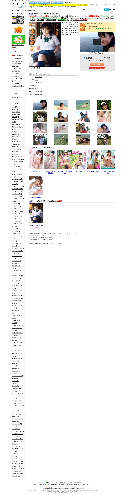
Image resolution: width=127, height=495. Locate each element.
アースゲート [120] (17, 191)
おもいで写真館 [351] (18, 159)
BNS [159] (15, 109)
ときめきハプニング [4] (17, 170)
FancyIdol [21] (16, 112)
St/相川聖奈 (79, 171)
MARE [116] (15, 366)
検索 (84, 9)
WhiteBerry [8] (16, 151)
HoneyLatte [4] (16, 114)
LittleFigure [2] (16, 124)
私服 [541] (15, 88)
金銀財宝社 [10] (16, 345)
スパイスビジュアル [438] (17, 225)
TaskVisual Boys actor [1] (16, 390)
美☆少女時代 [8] (16, 471)
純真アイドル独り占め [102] (17, 339)
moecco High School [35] (16, 372)
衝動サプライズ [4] (17, 473)
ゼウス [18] (15, 241)
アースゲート (38, 77)
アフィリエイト (80, 488)
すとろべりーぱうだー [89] (17, 163)
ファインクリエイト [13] (17, 257)
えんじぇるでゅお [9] (18, 431)
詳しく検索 (112, 9)
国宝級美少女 (64, 18)
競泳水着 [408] (16, 71)
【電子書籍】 (40, 20)
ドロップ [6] (15, 253)
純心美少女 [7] (16, 466)
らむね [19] (15, 184)
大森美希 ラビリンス (36, 171)
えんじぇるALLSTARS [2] (16, 428)
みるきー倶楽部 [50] (17, 181)
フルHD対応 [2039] (17, 58)
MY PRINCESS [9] (17, 419)
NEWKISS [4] (16, 421)
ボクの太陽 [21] (16, 446)
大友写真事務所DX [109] (16, 302)
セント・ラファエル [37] (17, 237)
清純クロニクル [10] (17, 463)
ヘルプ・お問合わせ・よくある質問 (64, 482)
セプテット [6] (16, 233)
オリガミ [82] (16, 204)
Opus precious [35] (17, 376)
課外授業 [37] (16, 476)
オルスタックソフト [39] (17, 207)
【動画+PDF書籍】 (51, 20)
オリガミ (32, 20)
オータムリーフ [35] (17, 211)
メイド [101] (15, 83)
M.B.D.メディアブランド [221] (18, 131)
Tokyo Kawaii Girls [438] (16, 145)
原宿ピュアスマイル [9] (17, 292)
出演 (31, 74)
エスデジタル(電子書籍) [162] (18, 200)
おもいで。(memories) (86, 18)
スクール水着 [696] (17, 68)
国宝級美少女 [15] (17, 295)
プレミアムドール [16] (16, 267)
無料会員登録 (74, 7)
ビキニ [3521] (16, 73)
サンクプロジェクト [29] (17, 217)
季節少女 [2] (15, 310)
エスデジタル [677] (17, 196)
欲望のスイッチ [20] (17, 461)
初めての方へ (52, 7)
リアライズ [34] (16, 278)
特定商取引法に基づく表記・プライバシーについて (56, 488)
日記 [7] (14, 458)
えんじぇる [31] (16, 396)
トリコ (36, 80)
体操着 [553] (15, 76)
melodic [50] (15, 134)
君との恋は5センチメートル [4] (18, 450)
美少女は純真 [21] (17, 343)
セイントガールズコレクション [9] (17, 230)
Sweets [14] (15, 386)
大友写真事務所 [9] (17, 298)
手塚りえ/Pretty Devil (36, 197)
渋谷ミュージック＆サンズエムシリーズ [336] (17, 328)
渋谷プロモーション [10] (17, 317)
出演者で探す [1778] (18, 97)
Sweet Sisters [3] (17, 424)
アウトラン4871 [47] (18, 186)
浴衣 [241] (15, 81)
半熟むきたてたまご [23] (17, 287)
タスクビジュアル (109, 18)
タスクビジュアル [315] (16, 245)
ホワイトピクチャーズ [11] (17, 272)
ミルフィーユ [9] (16, 403)
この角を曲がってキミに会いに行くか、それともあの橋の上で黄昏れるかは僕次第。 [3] (17, 439)
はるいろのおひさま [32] (17, 175)
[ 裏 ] (39, 68)
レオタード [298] (17, 78)
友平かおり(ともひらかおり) (42, 74)
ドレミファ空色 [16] (17, 251)
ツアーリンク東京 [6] (18, 248)
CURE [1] (15, 356)
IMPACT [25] (15, 117)
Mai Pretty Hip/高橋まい (93, 171)
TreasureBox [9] (16, 149)
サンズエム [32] (16, 221)
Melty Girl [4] (15, 416)
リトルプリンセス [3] (18, 405)
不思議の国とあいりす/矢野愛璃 (50, 172)
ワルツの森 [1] (16, 280)
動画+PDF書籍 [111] (18, 61)
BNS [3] (14, 353)
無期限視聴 (90, 58)
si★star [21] (15, 381)
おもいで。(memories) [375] (17, 155)
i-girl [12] (14, 363)
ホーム (14, 10)
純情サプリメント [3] (18, 468)
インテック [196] (17, 194)
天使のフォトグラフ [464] (17, 307)
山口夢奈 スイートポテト (108, 172)
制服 (18, 10)
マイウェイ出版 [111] (18, 275)
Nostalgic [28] (16, 139)
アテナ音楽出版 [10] (17, 189)
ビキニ (40, 83)
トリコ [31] (15, 398)
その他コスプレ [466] (18, 86)
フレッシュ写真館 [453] (16, 262)
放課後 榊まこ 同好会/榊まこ (65, 172)
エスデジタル (98, 18)
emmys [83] (15, 361)
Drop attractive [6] (17, 358)
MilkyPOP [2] (15, 136)
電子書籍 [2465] (16, 63)
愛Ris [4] (14, 313)
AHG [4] (14, 107)
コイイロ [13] (16, 213)
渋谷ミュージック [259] (16, 322)
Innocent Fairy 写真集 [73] (17, 121)
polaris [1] (15, 378)
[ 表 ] (35, 68)
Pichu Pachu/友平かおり (36, 225)
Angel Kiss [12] (16, 414)
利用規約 (72, 488)
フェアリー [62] (16, 400)
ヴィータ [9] (15, 283)
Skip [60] (14, 383)
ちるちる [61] (16, 166)
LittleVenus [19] (16, 127)
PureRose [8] (16, 141)
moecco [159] (16, 368)
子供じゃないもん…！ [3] (16, 455)
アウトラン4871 (74, 18)
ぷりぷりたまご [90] (17, 179)
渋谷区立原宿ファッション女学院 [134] (17, 334)
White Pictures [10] (17, 393)
